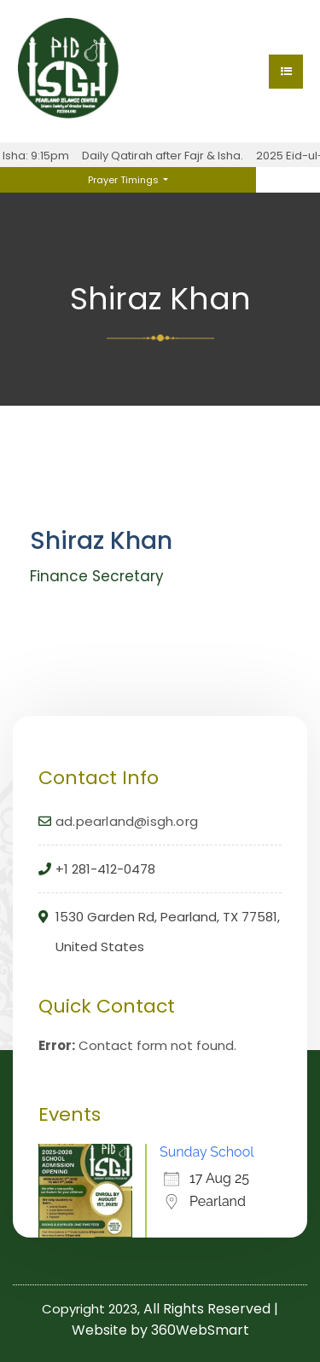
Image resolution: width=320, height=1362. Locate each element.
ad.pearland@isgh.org (126, 821)
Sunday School (207, 1152)
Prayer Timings (124, 180)
